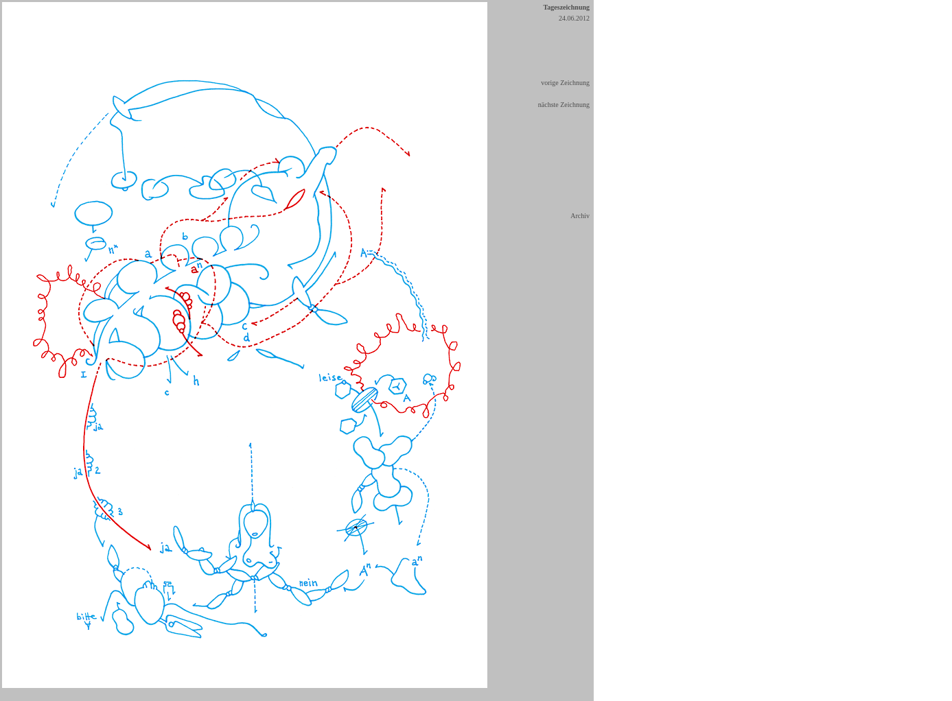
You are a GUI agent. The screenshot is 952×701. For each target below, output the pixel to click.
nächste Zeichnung (564, 104)
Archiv (580, 215)
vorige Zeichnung (565, 82)
